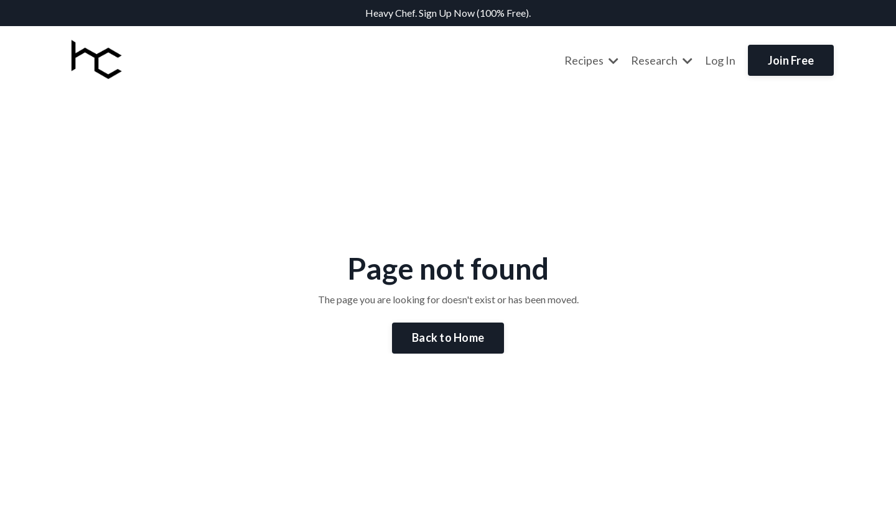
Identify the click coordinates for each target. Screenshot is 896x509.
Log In (720, 60)
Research (662, 60)
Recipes (591, 60)
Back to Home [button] (448, 337)
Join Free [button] (791, 60)
